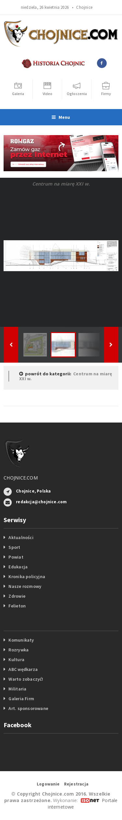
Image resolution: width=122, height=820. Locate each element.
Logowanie (48, 784)
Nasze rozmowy (24, 586)
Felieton (17, 606)
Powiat (15, 557)
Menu (61, 117)
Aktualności (20, 537)
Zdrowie (16, 596)
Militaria (17, 689)
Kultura (16, 659)
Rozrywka (18, 650)
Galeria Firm (21, 699)
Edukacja (18, 567)
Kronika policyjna (26, 576)
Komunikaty (21, 640)
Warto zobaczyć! (25, 679)
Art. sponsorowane (28, 708)
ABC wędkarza (23, 669)
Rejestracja (76, 784)
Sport (14, 547)
